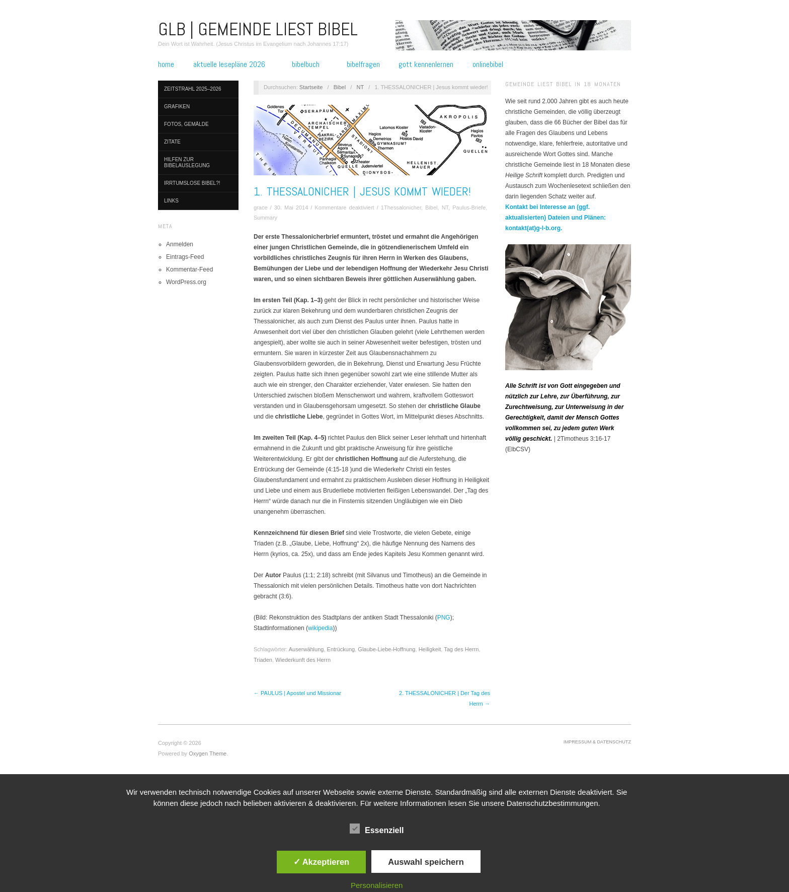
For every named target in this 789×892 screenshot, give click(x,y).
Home (166, 64)
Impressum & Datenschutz (597, 741)
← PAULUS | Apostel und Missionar (297, 693)
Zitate (172, 142)
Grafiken (177, 106)
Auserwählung (306, 649)
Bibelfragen (363, 64)
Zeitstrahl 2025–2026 (192, 89)
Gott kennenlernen (426, 64)
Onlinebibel (487, 64)
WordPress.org (186, 282)
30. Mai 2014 (291, 207)
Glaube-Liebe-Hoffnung (386, 649)
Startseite (311, 87)
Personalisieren (377, 885)
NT (360, 87)
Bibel (340, 87)
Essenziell (377, 828)
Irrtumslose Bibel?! (192, 183)
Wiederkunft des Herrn (303, 660)
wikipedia (320, 628)
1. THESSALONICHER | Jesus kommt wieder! (362, 191)
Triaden (263, 660)
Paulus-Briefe (469, 207)
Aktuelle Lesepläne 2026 (229, 64)
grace (261, 207)
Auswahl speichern (425, 861)
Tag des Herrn (461, 649)
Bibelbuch (306, 64)
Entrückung (341, 649)
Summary (265, 218)
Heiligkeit (430, 649)
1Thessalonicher (401, 207)
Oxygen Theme (207, 753)
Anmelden (179, 244)
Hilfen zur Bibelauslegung (187, 162)
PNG (443, 617)
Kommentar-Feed (189, 269)
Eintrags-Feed (185, 256)
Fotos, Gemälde (186, 124)
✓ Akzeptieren (321, 861)
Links (171, 200)
